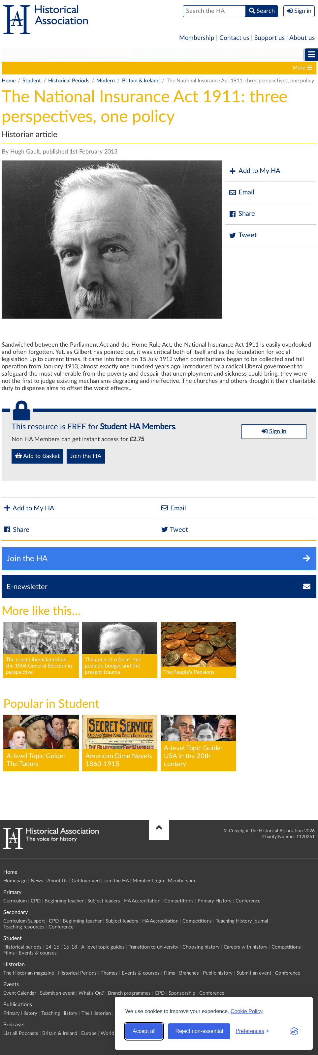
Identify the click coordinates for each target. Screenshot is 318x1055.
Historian (223, 54)
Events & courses (38, 953)
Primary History (215, 900)
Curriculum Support (24, 921)
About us (302, 38)
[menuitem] (21, 55)
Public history (218, 973)
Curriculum (15, 900)
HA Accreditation (142, 900)
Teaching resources (24, 927)
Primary (22, 54)
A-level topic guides (126, 68)
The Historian (96, 1013)
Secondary (66, 54)
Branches (189, 973)
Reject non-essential (199, 1031)
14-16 (63, 68)
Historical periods (25, 68)
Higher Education (166, 54)
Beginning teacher (64, 900)
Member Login (148, 880)
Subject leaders (103, 900)
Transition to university (185, 68)
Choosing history (241, 68)
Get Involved (86, 880)
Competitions (179, 900)
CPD (36, 900)
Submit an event (254, 973)
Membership (196, 38)
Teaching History (59, 1013)
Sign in (274, 431)
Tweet (243, 235)
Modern (105, 80)
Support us (269, 38)
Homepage (15, 880)
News (37, 880)
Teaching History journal (242, 921)
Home (9, 80)
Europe (89, 1033)
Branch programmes (129, 993)
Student (111, 54)
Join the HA (85, 456)
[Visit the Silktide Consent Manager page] (294, 1031)
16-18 (86, 68)
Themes (109, 973)
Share (242, 214)
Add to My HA (254, 171)
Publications (272, 54)
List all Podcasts (20, 1033)
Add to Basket (37, 456)
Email (241, 192)
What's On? (91, 993)
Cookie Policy (247, 1011)
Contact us (234, 38)
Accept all (144, 1031)
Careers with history (246, 947)
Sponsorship (182, 993)
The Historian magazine (28, 973)
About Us (57, 880)
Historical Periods (68, 80)
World (107, 1033)
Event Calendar (19, 993)
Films (9, 953)
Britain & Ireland (141, 80)
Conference (248, 900)
